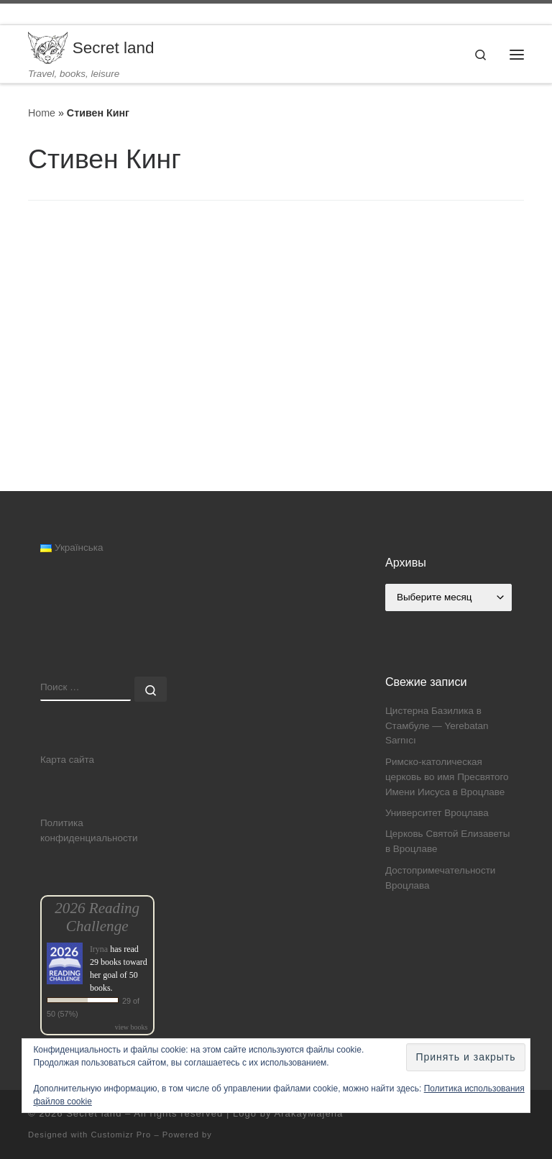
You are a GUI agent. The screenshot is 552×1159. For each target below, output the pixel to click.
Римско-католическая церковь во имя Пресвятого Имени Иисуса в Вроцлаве (447, 776)
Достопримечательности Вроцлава (440, 878)
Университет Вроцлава (437, 812)
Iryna (99, 949)
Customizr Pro (121, 1134)
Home (41, 113)
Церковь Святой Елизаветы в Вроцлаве (447, 841)
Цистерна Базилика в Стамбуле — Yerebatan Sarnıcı (437, 725)
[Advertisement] (276, 390)
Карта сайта (67, 759)
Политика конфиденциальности (89, 830)
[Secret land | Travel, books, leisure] (48, 47)
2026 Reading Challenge (97, 917)
